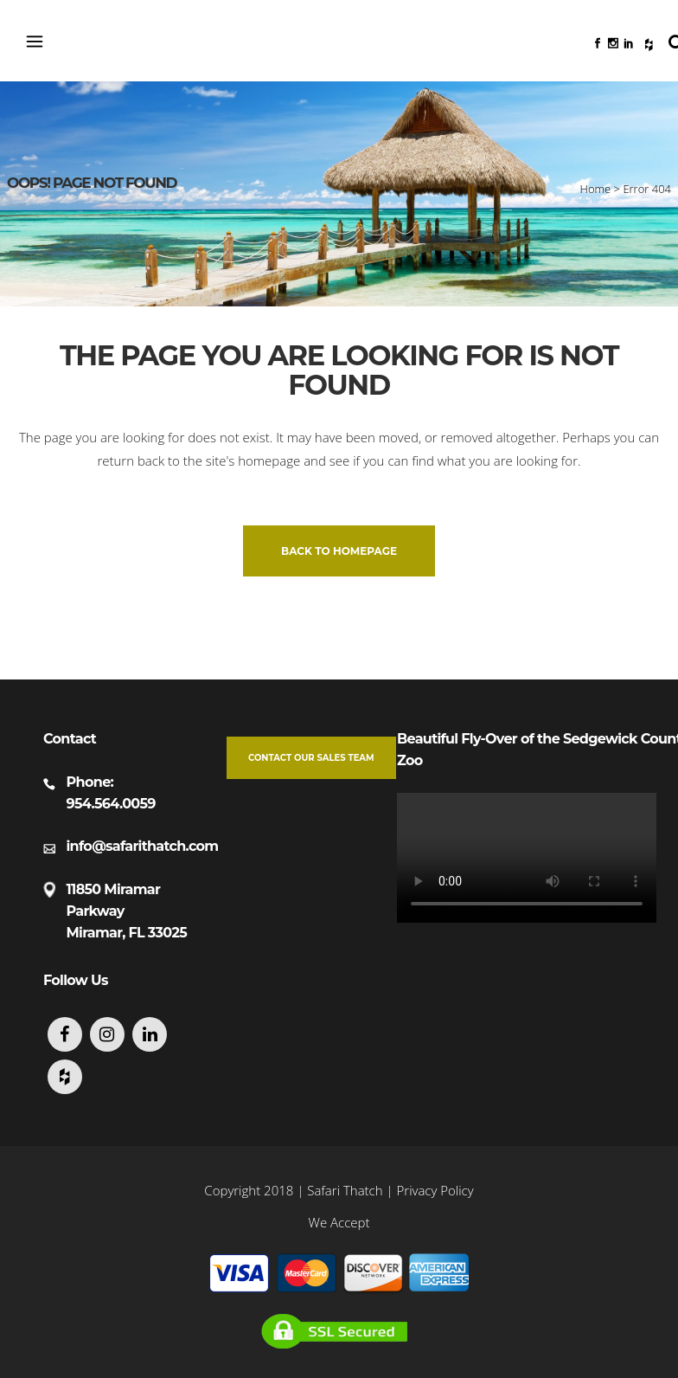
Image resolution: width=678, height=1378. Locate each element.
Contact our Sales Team (311, 757)
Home (595, 188)
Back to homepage (339, 550)
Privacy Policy (435, 1190)
